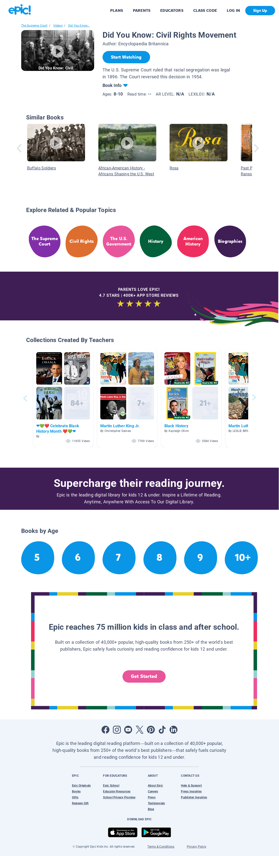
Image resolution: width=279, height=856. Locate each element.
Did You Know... (79, 25)
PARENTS (141, 10)
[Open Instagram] (117, 730)
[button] (63, 398)
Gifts (75, 797)
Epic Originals (81, 785)
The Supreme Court (34, 25)
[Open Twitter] (139, 730)
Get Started (144, 676)
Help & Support (191, 785)
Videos (58, 25)
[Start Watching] (126, 57)
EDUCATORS (171, 10)
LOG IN (233, 10)
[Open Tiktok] (162, 730)
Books (76, 791)
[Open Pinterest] (151, 730)
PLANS (116, 10)
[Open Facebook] (105, 730)
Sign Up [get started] (260, 10)
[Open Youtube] (128, 730)
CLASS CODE (205, 10)
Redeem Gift (80, 803)
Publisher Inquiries (194, 797)
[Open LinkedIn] (173, 730)
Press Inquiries (191, 791)
